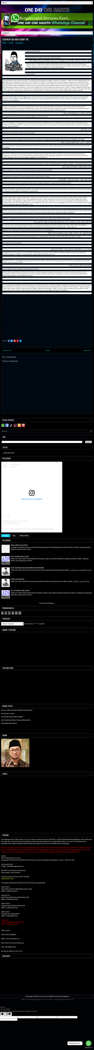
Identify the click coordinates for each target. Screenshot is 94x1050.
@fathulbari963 (8, 453)
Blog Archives (24, 535)
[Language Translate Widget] (12, 624)
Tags (13, 535)
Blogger (51, 603)
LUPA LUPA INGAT (18, 579)
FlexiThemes (31, 999)
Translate (39, 624)
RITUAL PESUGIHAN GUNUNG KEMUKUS (16, 710)
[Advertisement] (47, 976)
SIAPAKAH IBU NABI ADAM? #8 (15, 39)
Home (47, 350)
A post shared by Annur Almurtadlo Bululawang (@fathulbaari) (31, 529)
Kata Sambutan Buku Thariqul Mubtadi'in (16, 720)
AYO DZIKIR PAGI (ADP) (20, 556)
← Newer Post (6, 350)
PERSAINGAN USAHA (9, 723)
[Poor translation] (8, 1014)
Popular (5, 535)
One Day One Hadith (46, 996)
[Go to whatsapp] (88, 1043)
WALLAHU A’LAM (7, 713)
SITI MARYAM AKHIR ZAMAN (12, 717)
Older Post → (88, 350)
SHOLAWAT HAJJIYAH (19, 545)
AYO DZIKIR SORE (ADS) (20, 590)
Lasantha (49, 999)
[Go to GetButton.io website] (88, 1047)
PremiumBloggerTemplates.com (63, 999)
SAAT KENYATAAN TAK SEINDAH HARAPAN (27, 568)
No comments (19, 43)
